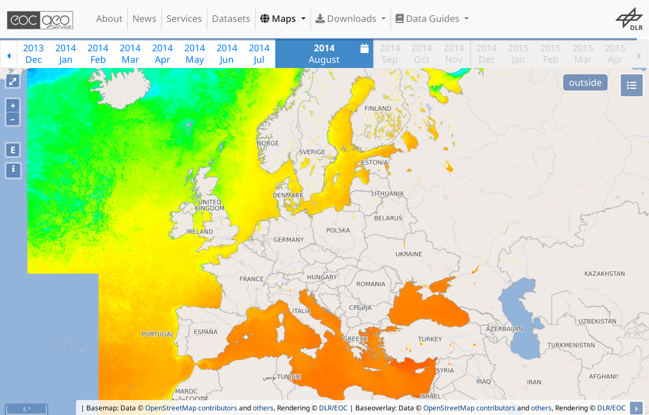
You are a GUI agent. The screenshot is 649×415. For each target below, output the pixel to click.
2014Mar (130, 54)
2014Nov (453, 54)
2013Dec (33, 54)
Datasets (231, 18)
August (340, 54)
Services (184, 18)
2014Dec (486, 54)
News (144, 18)
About (109, 18)
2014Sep (389, 54)
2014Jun (227, 54)
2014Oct (421, 54)
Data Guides (429, 18)
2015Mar (582, 54)
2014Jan (65, 54)
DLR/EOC (333, 408)
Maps (279, 18)
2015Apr (615, 54)
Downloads (347, 18)
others (263, 408)
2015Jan (518, 54)
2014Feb (98, 54)
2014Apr (162, 54)
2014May (194, 54)
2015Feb (550, 54)
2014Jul (259, 54)
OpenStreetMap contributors (191, 408)
